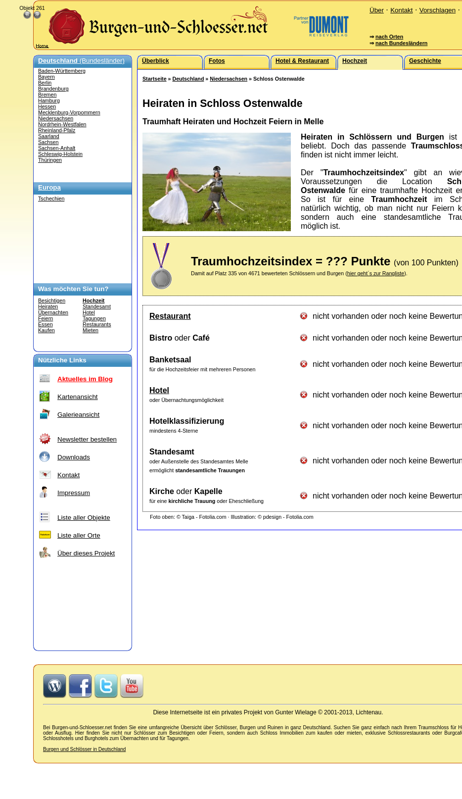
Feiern (45, 318)
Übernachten (53, 312)
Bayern (46, 77)
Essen (45, 324)
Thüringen (50, 160)
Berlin (44, 83)
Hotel (89, 312)
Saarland (48, 136)
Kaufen (46, 330)
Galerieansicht (78, 414)
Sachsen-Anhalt (56, 148)
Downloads (73, 457)
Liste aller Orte (78, 535)
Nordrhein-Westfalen (62, 124)
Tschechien (51, 198)
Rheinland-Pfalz (56, 130)
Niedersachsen (55, 118)
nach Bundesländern (401, 43)
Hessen (47, 106)
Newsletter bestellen (87, 439)
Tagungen (94, 318)
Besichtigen (51, 300)
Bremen (47, 95)
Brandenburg (53, 89)
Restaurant (170, 316)
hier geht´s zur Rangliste (376, 273)
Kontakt (401, 10)
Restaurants (97, 324)
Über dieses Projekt (86, 553)
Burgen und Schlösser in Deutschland (84, 749)
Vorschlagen (437, 10)
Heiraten (48, 306)
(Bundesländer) (81, 60)
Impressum (73, 493)
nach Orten (389, 37)
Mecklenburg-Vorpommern (69, 112)
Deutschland (188, 79)
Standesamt (97, 306)
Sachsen (48, 142)
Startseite (154, 79)
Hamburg (49, 100)
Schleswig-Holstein (60, 154)
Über (377, 10)
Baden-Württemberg (62, 71)
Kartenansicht (77, 396)
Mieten (90, 330)
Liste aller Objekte (83, 517)
